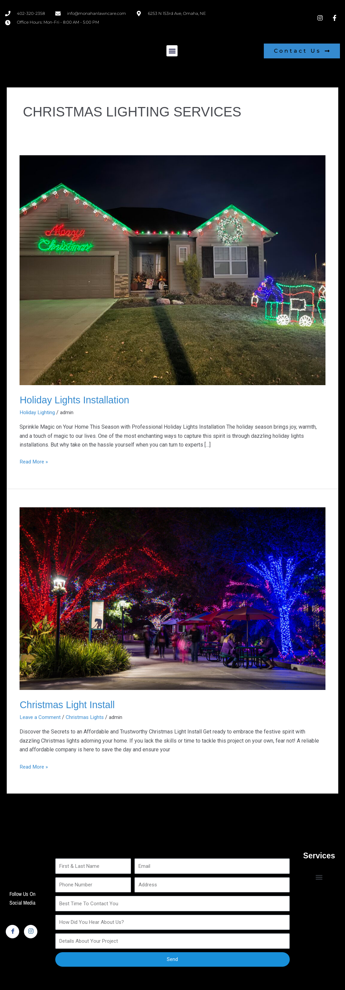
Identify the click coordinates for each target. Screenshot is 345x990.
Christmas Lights (87, 717)
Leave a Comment (41, 717)
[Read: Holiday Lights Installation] (172, 270)
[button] (172, 50)
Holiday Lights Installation (77, 399)
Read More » (35, 461)
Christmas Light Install (69, 704)
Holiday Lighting (39, 412)
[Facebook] (12, 931)
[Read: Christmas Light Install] (172, 598)
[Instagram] (30, 931)
